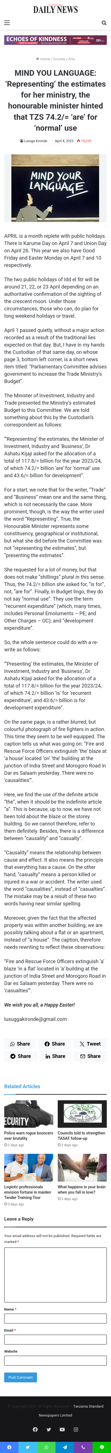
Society (59, 59)
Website (10, 1351)
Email (10, 1330)
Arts (71, 59)
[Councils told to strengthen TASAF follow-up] (82, 1114)
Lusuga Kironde (35, 141)
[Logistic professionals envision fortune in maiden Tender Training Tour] (28, 1168)
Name (10, 1309)
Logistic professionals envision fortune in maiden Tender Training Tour (27, 1192)
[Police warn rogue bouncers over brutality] (28, 1114)
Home (43, 59)
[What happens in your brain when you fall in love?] (82, 1168)
